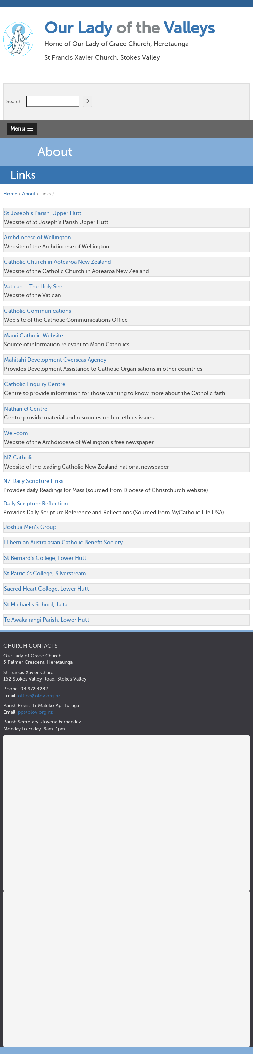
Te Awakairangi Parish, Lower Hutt (46, 620)
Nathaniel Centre (25, 409)
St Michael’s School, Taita (35, 604)
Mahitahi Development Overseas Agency (55, 360)
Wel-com (16, 433)
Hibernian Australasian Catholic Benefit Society (63, 542)
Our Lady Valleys (129, 28)
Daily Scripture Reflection (35, 504)
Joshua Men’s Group (30, 527)
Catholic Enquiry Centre (34, 384)
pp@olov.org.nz (35, 712)
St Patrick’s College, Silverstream (45, 573)
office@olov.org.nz (39, 695)
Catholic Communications (37, 311)
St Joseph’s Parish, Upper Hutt (42, 213)
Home (10, 193)
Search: (14, 101)
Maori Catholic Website (33, 336)
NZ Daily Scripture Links (33, 481)
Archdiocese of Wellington (37, 237)
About (28, 193)
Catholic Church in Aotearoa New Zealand (57, 262)
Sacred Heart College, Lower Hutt (46, 589)
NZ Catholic (19, 458)
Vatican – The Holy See (33, 287)
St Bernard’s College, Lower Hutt (45, 558)
